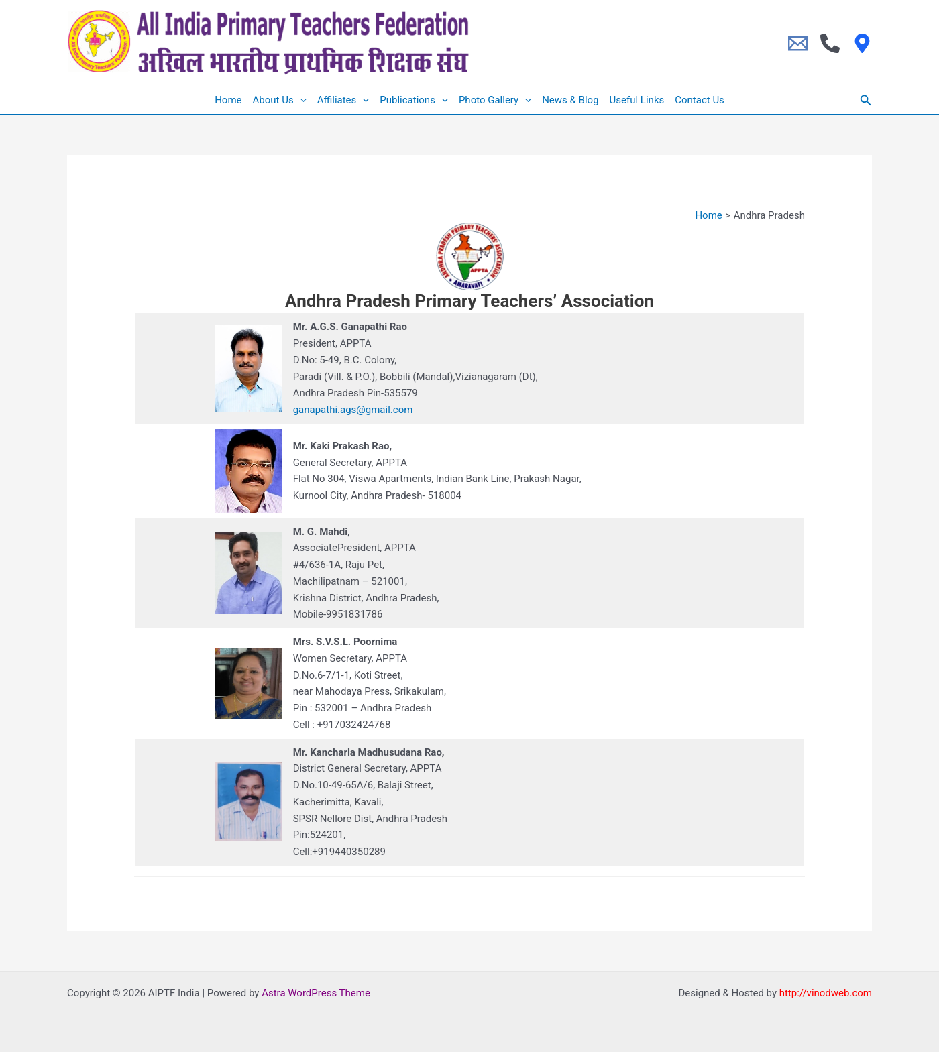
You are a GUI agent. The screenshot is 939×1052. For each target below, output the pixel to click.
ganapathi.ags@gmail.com (353, 410)
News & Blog (570, 100)
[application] (300, 100)
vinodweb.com (839, 993)
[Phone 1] (830, 43)
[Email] (798, 43)
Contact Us (699, 100)
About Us (280, 100)
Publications (414, 100)
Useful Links (637, 100)
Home (228, 100)
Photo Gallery (495, 100)
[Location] (862, 43)
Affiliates (343, 100)
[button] (866, 100)
